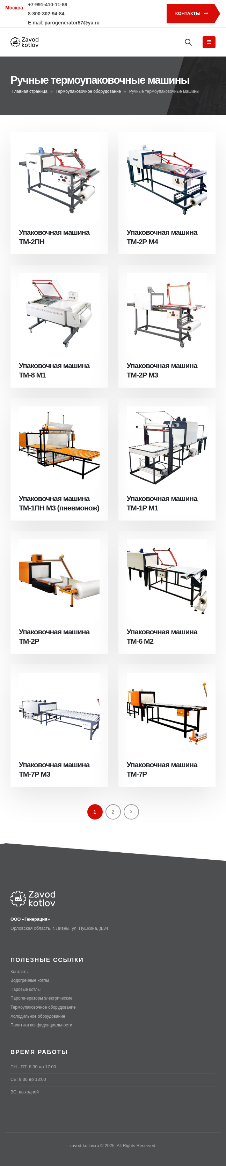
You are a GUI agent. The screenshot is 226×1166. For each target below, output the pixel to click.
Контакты (191, 13)
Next (131, 812)
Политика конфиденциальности (42, 1024)
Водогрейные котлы (30, 980)
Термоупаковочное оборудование (88, 91)
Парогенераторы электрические (43, 997)
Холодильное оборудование (39, 1015)
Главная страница (30, 91)
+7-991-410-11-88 (47, 4)
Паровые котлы (26, 989)
